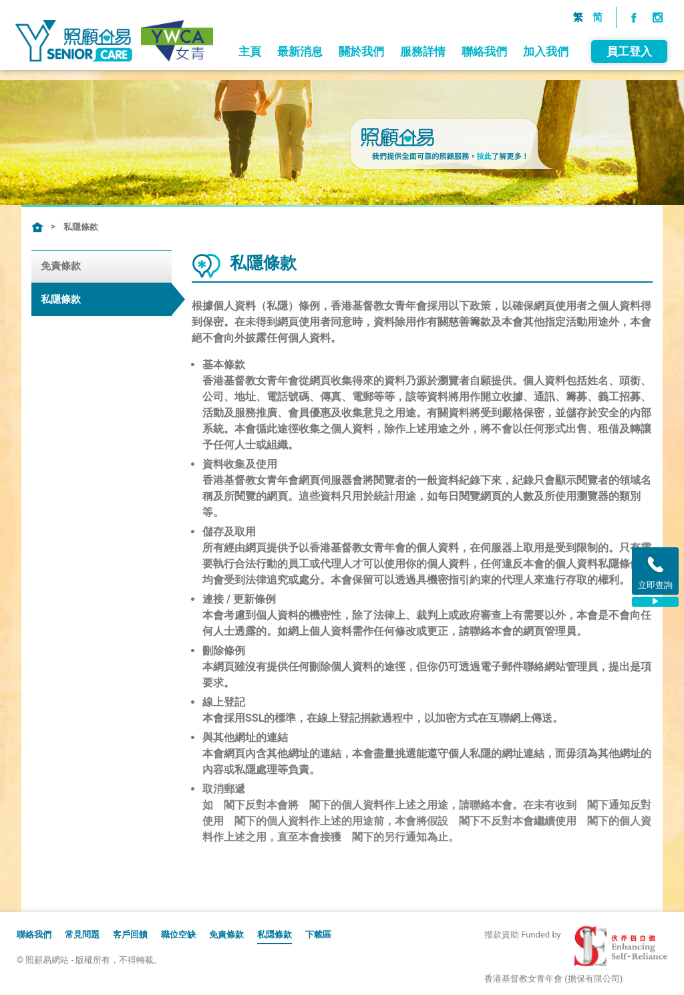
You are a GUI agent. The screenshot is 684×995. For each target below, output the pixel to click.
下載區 (318, 935)
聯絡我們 (483, 115)
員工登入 (628, 115)
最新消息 (298, 115)
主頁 (248, 115)
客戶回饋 (130, 935)
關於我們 (360, 115)
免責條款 (61, 266)
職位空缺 (178, 935)
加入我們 (544, 115)
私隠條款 (274, 935)
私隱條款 (80, 227)
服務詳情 (421, 115)
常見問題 (82, 935)
